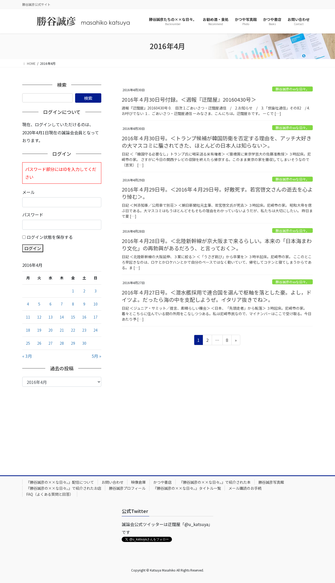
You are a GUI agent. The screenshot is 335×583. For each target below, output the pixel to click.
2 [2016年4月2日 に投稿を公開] (84, 290)
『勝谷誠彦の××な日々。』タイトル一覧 (187, 488)
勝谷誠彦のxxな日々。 (292, 88)
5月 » (96, 356)
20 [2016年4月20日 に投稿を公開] (50, 330)
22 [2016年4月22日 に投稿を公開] (73, 330)
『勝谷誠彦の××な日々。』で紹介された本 (215, 482)
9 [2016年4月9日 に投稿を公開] (84, 304)
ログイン (32, 248)
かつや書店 (162, 482)
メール (28, 192)
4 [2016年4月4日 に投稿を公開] (28, 304)
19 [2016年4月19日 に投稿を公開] (39, 330)
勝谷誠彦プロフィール (127, 488)
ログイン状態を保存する (50, 237)
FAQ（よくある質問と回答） (49, 494)
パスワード (32, 214)
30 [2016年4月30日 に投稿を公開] (84, 343)
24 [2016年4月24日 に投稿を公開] (95, 330)
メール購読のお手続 (244, 488)
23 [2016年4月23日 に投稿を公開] (84, 330)
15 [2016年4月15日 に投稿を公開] (73, 317)
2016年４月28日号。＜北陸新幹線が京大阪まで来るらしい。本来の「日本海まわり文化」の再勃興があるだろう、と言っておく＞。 (217, 244)
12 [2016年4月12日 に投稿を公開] (39, 317)
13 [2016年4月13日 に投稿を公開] (50, 317)
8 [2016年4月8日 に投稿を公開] (73, 304)
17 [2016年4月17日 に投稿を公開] (95, 317)
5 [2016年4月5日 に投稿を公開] (39, 304)
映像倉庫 (138, 482)
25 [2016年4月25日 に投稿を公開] (28, 343)
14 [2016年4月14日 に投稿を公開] (62, 317)
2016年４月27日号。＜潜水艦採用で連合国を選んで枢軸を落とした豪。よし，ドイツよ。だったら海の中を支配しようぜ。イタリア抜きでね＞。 (216, 295)
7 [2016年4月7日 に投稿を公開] (62, 304)
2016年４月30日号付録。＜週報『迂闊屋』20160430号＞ (189, 99)
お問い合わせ (113, 482)
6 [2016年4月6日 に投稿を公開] (50, 304)
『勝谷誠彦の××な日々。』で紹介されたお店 (63, 488)
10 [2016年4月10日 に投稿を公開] (95, 304)
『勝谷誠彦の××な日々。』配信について (60, 482)
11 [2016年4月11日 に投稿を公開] (28, 317)
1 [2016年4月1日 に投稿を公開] (73, 290)
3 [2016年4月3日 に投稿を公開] (95, 290)
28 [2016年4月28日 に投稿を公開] (62, 343)
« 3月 (27, 356)
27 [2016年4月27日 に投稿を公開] (50, 343)
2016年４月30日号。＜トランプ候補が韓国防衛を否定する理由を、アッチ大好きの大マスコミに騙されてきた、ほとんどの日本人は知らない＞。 (216, 141)
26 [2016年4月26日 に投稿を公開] (39, 343)
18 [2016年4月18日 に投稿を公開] (28, 330)
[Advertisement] (61, 426)
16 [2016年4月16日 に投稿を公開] (84, 317)
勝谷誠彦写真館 (271, 482)
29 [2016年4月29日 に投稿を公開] (73, 343)
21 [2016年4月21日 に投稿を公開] (62, 330)
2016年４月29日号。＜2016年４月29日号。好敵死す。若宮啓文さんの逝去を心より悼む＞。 (217, 193)
